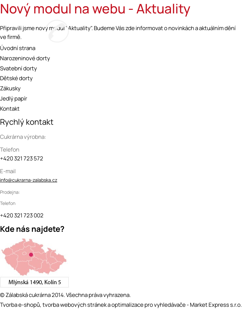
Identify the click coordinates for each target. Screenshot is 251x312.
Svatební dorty (18, 68)
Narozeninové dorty (25, 58)
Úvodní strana (17, 48)
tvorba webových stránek (74, 304)
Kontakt (10, 108)
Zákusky (10, 88)
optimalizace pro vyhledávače (148, 304)
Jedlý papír (13, 98)
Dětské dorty (16, 78)
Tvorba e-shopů (20, 304)
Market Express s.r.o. (216, 304)
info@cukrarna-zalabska (25, 180)
